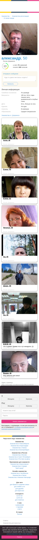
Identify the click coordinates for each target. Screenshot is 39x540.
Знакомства (5, 16)
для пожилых (19, 500)
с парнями (19, 507)
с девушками (19, 505)
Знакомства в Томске (19, 448)
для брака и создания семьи (19, 484)
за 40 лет (19, 496)
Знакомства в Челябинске (19, 473)
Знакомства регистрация (20, 16)
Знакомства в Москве (19, 455)
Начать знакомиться (19, 421)
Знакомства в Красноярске (19, 464)
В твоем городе (9, 18)
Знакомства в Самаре (19, 466)
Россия (19, 514)
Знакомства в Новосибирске (19, 443)
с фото (19, 509)
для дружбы (19, 488)
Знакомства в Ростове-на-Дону (19, 459)
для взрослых (19, 490)
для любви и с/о (19, 486)
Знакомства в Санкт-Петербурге (19, 457)
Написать (10, 84)
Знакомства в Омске (19, 475)
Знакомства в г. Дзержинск (10, 115)
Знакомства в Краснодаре (19, 446)
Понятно (19, 537)
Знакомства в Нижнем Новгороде (19, 477)
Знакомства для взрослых (12, 523)
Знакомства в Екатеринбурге (19, 450)
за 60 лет (19, 498)
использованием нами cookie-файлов (19, 534)
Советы (5, 520)
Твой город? (19, 468)
